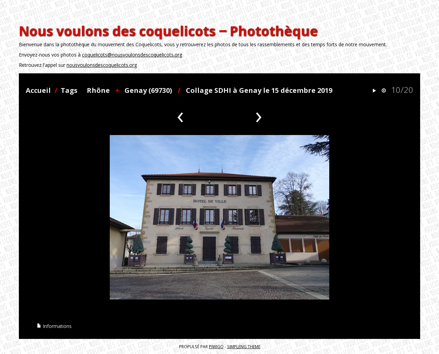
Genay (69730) (148, 90)
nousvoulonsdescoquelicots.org (102, 65)
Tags (69, 90)
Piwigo (216, 346)
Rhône (98, 90)
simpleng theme (243, 346)
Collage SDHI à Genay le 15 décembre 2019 (259, 90)
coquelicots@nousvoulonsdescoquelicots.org (132, 54)
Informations (54, 326)
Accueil (38, 90)
